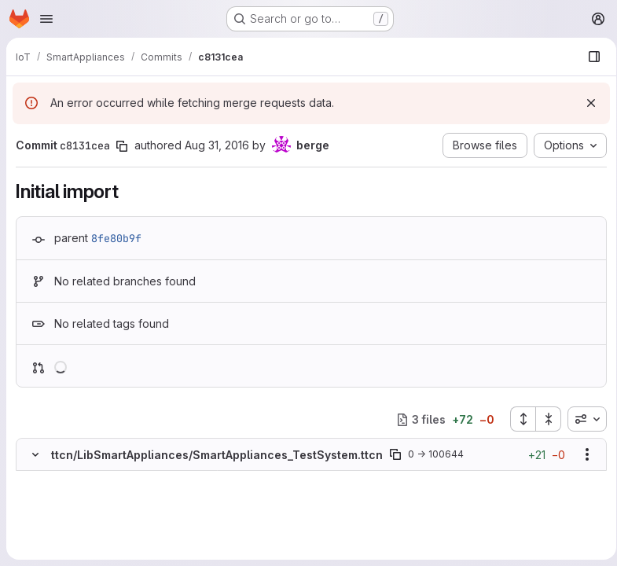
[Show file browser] (588, 56)
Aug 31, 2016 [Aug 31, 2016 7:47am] (217, 145)
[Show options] (581, 454)
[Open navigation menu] (46, 18)
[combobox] (581, 419)
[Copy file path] (395, 454)
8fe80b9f (116, 238)
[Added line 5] (72, 541)
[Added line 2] (72, 494)
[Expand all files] (517, 419)
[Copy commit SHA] (121, 146)
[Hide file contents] (35, 454)
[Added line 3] (72, 510)
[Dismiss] (585, 103)
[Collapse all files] (543, 419)
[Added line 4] (72, 526)
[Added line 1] (72, 479)
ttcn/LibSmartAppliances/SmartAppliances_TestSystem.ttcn (217, 454)
